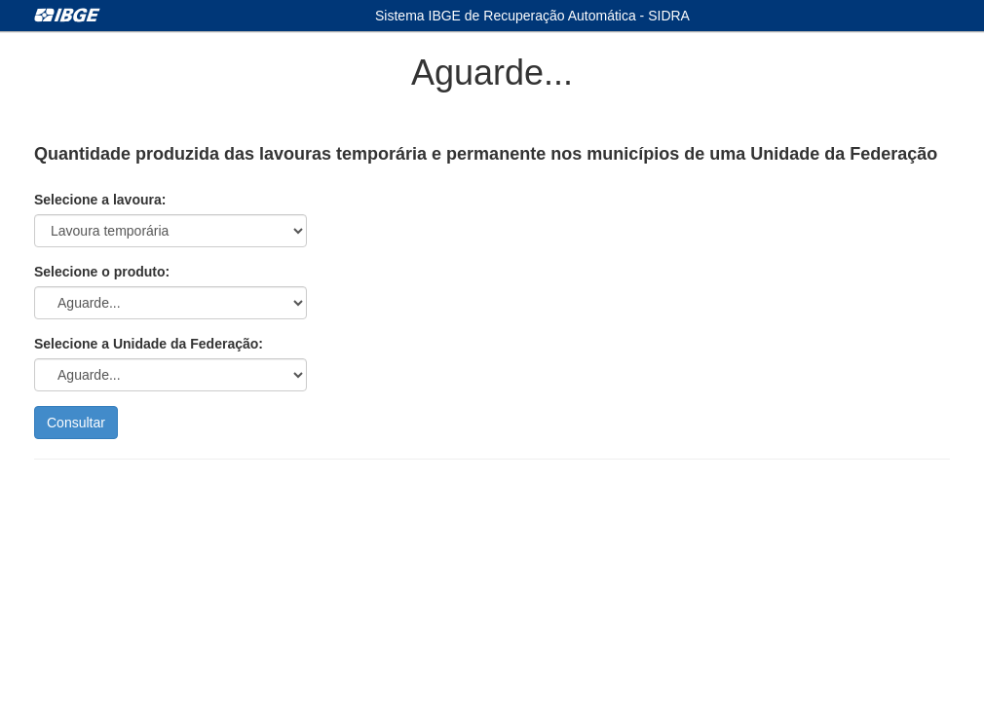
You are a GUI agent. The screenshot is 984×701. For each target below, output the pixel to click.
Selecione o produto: (102, 271)
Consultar (76, 422)
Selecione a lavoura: (100, 199)
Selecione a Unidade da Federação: (148, 343)
